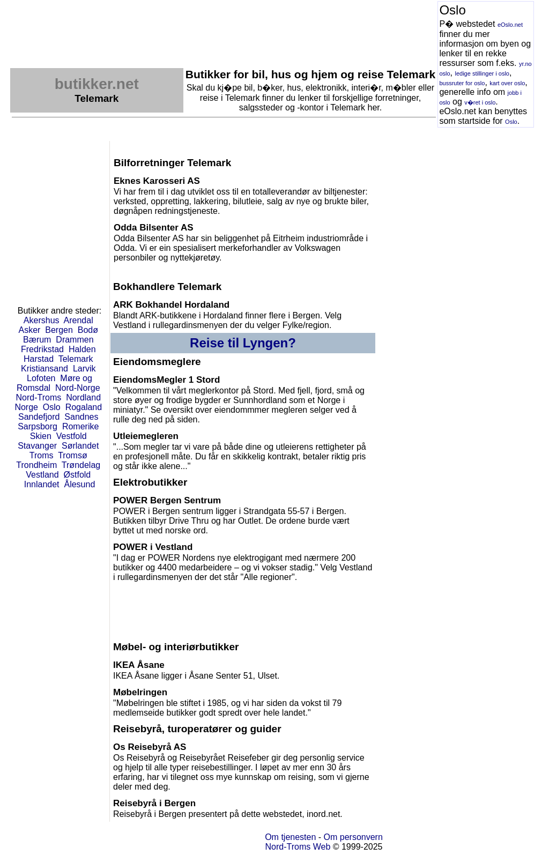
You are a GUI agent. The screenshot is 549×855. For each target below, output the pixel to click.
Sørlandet (80, 445)
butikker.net (97, 84)
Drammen (74, 339)
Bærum (37, 339)
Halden (82, 349)
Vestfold (71, 436)
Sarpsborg (37, 426)
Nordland (83, 397)
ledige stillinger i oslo (482, 73)
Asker (30, 329)
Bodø (88, 329)
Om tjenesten (290, 837)
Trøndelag (81, 465)
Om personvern (353, 837)
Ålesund (79, 484)
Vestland (42, 474)
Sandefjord (39, 416)
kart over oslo (507, 83)
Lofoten (41, 378)
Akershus (42, 320)
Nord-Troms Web (297, 846)
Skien (40, 436)
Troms (41, 455)
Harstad (39, 358)
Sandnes (81, 416)
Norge (26, 407)
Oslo (511, 121)
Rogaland (83, 407)
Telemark (75, 358)
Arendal (78, 320)
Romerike (80, 426)
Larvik (84, 368)
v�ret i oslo (479, 102)
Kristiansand (44, 368)
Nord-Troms (38, 397)
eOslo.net (510, 24)
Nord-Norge (77, 387)
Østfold (77, 474)
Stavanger (37, 445)
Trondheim (36, 465)
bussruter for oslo (462, 83)
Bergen (59, 329)
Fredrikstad (42, 349)
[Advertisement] (205, 25)
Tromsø (72, 455)
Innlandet (42, 484)
